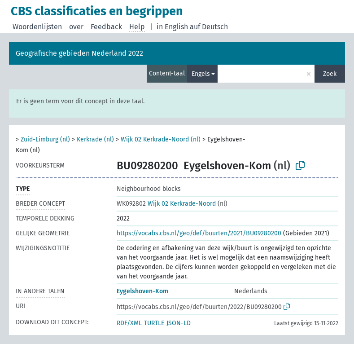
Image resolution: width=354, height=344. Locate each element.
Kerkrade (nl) (95, 139)
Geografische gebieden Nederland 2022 (79, 53)
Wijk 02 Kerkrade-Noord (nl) (161, 139)
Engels (201, 74)
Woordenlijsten (37, 26)
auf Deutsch (209, 26)
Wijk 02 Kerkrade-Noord (166, 203)
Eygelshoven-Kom (142, 291)
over (76, 26)
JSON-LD (178, 323)
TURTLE (154, 323)
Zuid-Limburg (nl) (45, 139)
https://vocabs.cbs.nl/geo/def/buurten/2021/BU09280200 (199, 233)
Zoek (330, 74)
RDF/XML (129, 323)
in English (172, 26)
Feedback (106, 26)
